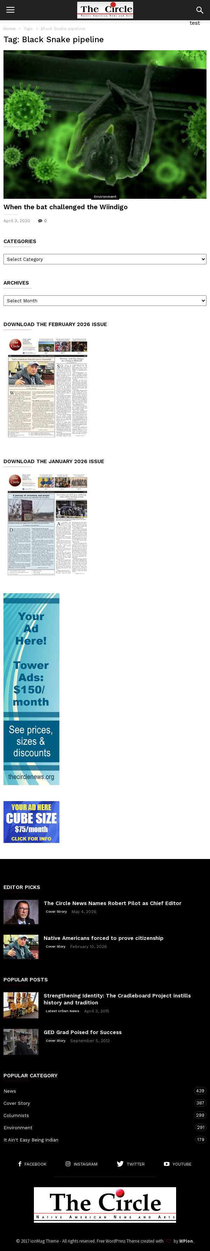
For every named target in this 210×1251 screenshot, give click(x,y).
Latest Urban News (62, 1011)
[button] (200, 10)
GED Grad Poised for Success (83, 1032)
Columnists (98, 1115)
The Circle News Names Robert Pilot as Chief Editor (112, 903)
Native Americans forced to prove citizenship (104, 938)
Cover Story (55, 946)
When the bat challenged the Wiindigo (65, 207)
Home (9, 28)
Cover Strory (56, 911)
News (98, 1090)
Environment (105, 196)
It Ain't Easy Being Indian (98, 1139)
